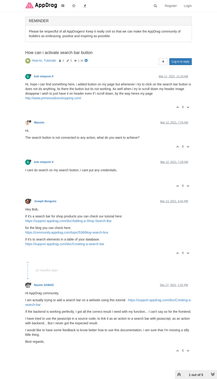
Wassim (39, 122)
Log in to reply (180, 61)
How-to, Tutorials (44, 60)
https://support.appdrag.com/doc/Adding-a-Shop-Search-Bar (68, 221)
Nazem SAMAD (44, 285)
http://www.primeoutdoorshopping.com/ (53, 98)
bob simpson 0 (43, 76)
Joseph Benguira (45, 201)
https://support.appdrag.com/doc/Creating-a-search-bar (64, 244)
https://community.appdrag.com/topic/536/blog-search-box (66, 232)
